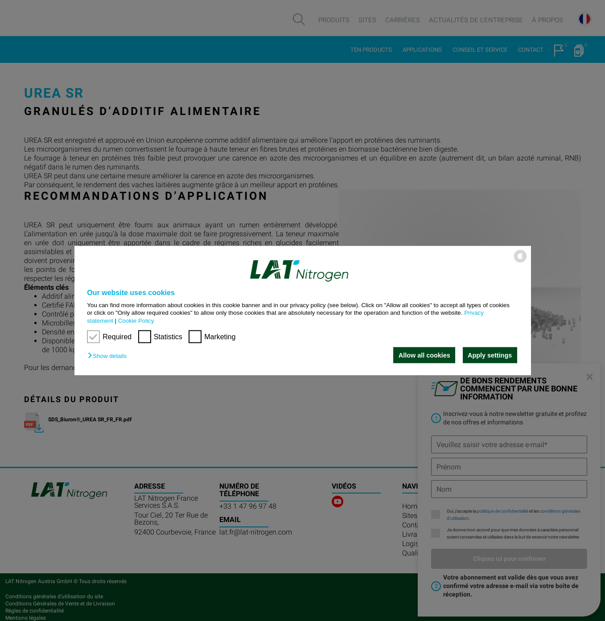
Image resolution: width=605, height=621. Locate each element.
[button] (109, 356)
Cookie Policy (136, 320)
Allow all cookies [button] (424, 355)
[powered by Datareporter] (520, 261)
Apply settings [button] (490, 355)
